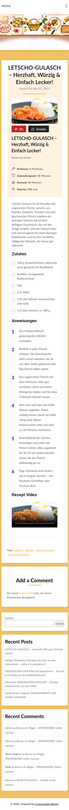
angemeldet (26, 593)
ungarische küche (18, 554)
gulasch (18, 550)
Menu (6, 6)
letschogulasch (45, 550)
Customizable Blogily (47, 804)
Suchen (9, 618)
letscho (29, 550)
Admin (9, 727)
